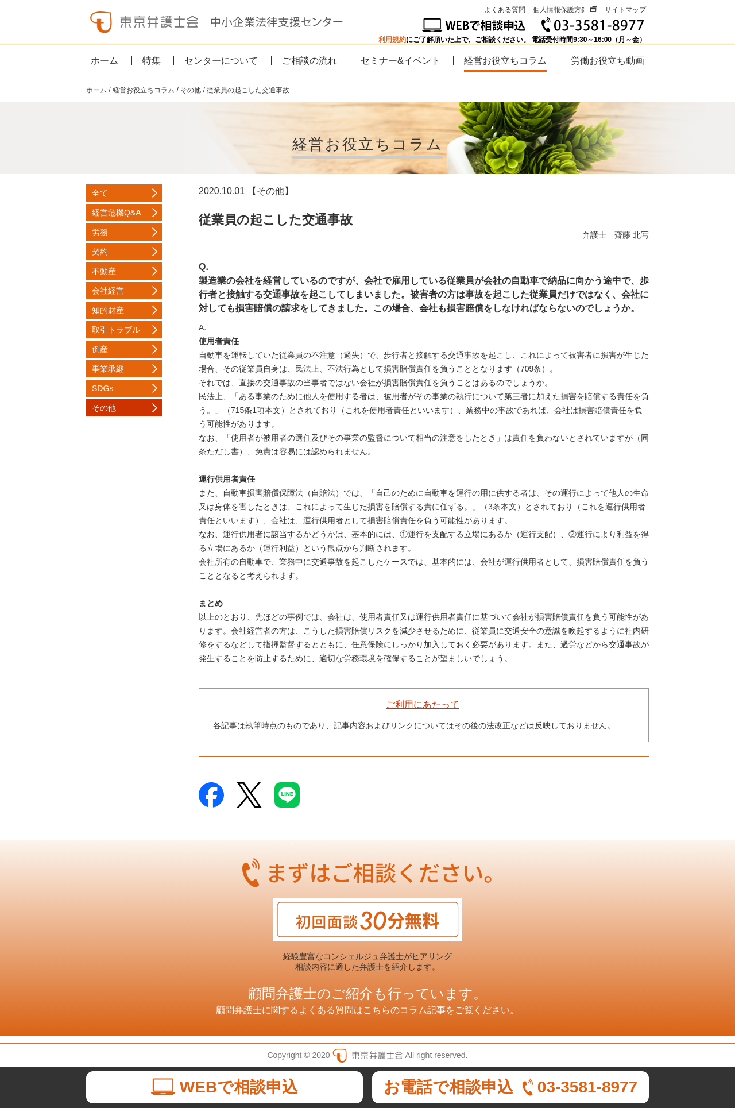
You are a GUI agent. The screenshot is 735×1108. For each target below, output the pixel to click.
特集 (151, 60)
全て (100, 193)
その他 (104, 407)
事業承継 (108, 368)
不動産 (104, 271)
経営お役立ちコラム (505, 60)
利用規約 (392, 40)
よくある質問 (504, 9)
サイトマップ (625, 9)
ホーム (104, 60)
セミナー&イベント (400, 60)
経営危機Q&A (116, 212)
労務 (100, 232)
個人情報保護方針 (560, 9)
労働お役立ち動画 (607, 60)
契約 (100, 251)
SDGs (102, 388)
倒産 (100, 349)
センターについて (221, 60)
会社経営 (108, 290)
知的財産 (108, 310)
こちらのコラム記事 (404, 1010)
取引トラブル (116, 329)
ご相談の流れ (309, 60)
